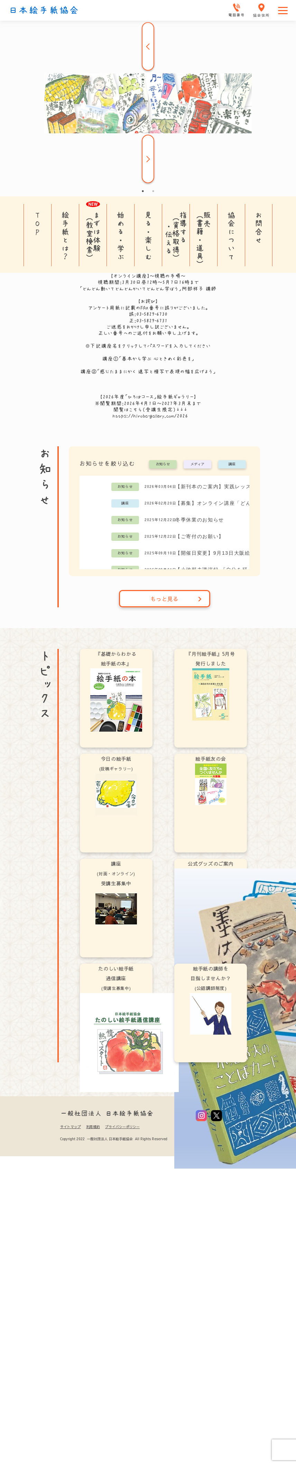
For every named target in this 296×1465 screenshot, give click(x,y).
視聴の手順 (167, 276)
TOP (37, 223)
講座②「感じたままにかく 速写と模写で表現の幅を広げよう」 (148, 371)
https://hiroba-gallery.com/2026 (150, 416)
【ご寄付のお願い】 (199, 536)
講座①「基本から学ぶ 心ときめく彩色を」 (148, 358)
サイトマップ (70, 1126)
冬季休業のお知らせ (199, 519)
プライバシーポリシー (122, 1126)
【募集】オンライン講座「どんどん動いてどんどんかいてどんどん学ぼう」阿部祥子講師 (226, 503)
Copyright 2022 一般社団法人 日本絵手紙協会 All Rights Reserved (113, 1138)
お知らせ (163, 464)
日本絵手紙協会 (44, 10)
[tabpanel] (148, 103)
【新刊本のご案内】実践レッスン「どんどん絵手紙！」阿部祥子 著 (226, 486)
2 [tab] (153, 191)
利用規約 (93, 1126)
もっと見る (176, 599)
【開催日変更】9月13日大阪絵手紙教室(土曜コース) (226, 553)
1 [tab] (142, 191)
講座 (232, 464)
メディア (197, 464)
